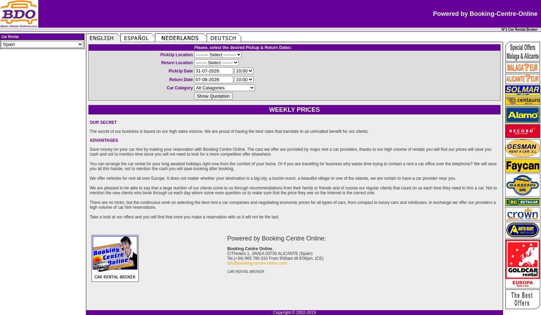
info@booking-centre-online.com (257, 263)
